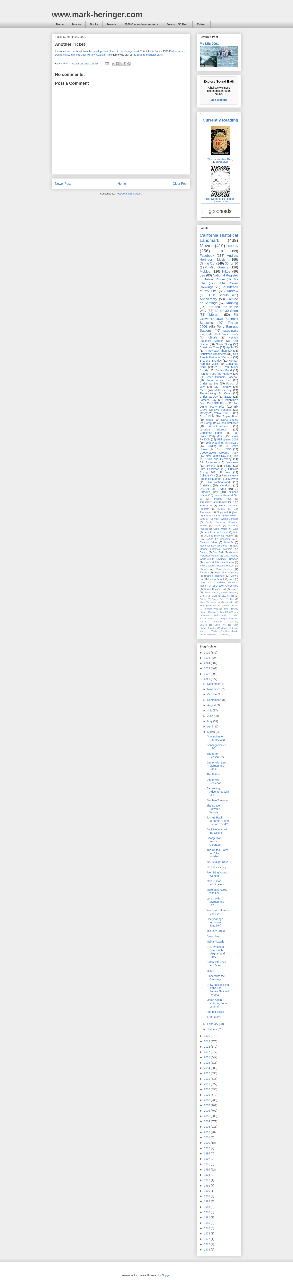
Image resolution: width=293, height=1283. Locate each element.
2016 (207, 1057)
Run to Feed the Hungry (216, 373)
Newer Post (63, 183)
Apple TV (232, 347)
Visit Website (218, 99)
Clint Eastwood (209, 469)
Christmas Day (209, 396)
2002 (207, 1132)
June (210, 716)
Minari (210, 970)
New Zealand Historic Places (217, 565)
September (214, 699)
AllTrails (212, 337)
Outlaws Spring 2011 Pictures (219, 470)
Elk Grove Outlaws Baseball (219, 408)
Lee (202, 275)
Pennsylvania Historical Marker (219, 477)
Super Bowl (230, 416)
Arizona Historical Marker (218, 535)
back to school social (216, 532)
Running (232, 303)
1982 (207, 1212)
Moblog (205, 271)
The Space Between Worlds (213, 809)
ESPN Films (219, 403)
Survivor (233, 478)
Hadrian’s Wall (216, 579)
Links (202, 582)
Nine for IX (228, 502)
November (213, 689)
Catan (227, 393)
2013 (207, 1073)
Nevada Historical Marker (219, 339)
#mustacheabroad (219, 482)
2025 (207, 657)
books (232, 245)
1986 (207, 1206)
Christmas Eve (209, 383)
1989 (207, 1196)
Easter (228, 396)
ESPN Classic (228, 592)
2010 (207, 1089)
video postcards (208, 605)
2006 (207, 1110)
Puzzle (231, 621)
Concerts (225, 539)
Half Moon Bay (212, 515)
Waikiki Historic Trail (215, 589)
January (212, 1029)
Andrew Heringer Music (219, 257)
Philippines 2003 (227, 439)
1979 (207, 1228)
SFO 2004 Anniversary (225, 585)
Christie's (205, 485)
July (210, 710)
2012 (207, 1078)
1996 (207, 1164)
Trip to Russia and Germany (219, 457)
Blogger (165, 1275)
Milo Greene (218, 267)
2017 (207, 1051)
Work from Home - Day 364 (218, 912)
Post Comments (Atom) (129, 193)
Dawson (233, 559)
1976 (207, 1244)
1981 (207, 1217)
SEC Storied (228, 596)
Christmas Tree (209, 347)
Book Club (207, 416)
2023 (207, 668)
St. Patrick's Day (216, 867)
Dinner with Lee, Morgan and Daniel (216, 766)
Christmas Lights (211, 432)
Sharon (203, 625)
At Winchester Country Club (216, 738)
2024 (207, 663)
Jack (231, 579)
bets (235, 532)
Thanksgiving (208, 393)
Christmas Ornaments (213, 354)
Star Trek (218, 552)
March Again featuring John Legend (217, 1003)
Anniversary (208, 299)
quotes (234, 589)
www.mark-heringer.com (97, 14)
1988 (207, 1201)
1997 (207, 1158)
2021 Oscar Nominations (216, 883)
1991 (207, 1185)
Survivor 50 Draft (177, 24)
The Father (213, 774)
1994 (207, 1174)
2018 (207, 1046)
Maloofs (228, 542)
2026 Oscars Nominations (141, 24)
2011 (207, 1084)
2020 (207, 1035)
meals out (215, 602)
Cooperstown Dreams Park (219, 452)
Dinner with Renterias (214, 781)
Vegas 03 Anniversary (226, 572)
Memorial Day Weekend (213, 545)
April (210, 726)
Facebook (207, 256)
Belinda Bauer (222, 162)
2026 (207, 652)
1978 (207, 1233)
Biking (227, 465)
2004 (207, 1121)
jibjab (235, 512)
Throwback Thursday (219, 350)
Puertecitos (217, 621)
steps (209, 419)
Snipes (203, 599)
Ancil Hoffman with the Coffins (218, 831)
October (212, 694)
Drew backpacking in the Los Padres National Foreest (218, 989)
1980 (207, 1222)
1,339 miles (214, 1017)
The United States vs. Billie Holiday (217, 853)
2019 (207, 1041)
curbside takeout (213, 429)
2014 (207, 1068)
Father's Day (208, 400)
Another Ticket (215, 1011)
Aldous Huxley (221, 201)
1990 (207, 1190)
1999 (207, 1148)
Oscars (204, 552)
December (213, 683)
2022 (207, 673)
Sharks (203, 569)
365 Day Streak (216, 930)
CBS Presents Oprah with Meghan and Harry (216, 951)
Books (94, 24)
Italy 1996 (225, 612)
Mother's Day (222, 390)
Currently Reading (220, 120)
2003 (207, 1126)
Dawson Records (229, 605)
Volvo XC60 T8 (223, 413)
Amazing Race (222, 498)
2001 (207, 1137)
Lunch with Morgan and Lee (215, 902)
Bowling (220, 559)
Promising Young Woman (217, 874)
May (210, 721)
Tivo (232, 599)
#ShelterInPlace (219, 426)
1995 (207, 1169)
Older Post (180, 183)
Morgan (214, 315)
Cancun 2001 (210, 592)
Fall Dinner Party (226, 334)
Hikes (226, 271)
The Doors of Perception (220, 198)
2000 (207, 1142)
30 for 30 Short (226, 311)
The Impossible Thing (220, 159)
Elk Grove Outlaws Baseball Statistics (219, 318)
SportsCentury (224, 569)
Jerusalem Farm (209, 502)
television (229, 602)
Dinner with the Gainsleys (216, 977)
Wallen (217, 525)
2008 (207, 1100)
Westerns (232, 462)
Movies (76, 24)
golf (220, 251)
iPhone (211, 465)
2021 (207, 679)
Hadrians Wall (211, 609)
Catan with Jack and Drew (216, 964)
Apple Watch (220, 529)
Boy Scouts (206, 539)
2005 (207, 1116)
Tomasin (204, 572)
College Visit (207, 475)
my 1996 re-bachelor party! (148, 54)
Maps (214, 596)
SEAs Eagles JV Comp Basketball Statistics (219, 421)
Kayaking (225, 485)
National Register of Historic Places (219, 277)
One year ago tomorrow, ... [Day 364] (216, 922)
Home (60, 24)
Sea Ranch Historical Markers (219, 355)
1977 (207, 1239)
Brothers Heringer (214, 575)
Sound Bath (218, 599)
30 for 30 (231, 263)
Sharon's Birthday (211, 360)
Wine (202, 602)
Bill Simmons (208, 462)
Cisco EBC (224, 449)
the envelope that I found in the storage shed (113, 51)
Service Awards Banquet (224, 519)
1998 (207, 1153)
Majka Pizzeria (215, 941)
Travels (111, 24)
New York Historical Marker (219, 562)
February (213, 1023)
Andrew (232, 291)
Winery (223, 634)
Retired (201, 24)
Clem (203, 390)
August (211, 705)
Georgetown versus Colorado (214, 841)
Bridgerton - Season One (216, 755)
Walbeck (215, 631)
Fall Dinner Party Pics (219, 405)
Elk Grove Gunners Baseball (219, 377)
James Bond (224, 370)
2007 (207, 1105)
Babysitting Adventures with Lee (218, 792)
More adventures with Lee (217, 891)
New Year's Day (216, 455)
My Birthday (222, 386)
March (211, 732)
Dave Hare (213, 936)
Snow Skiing (224, 344)
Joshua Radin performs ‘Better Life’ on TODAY (218, 821)
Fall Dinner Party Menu (219, 434)
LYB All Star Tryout (213, 488)
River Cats (206, 505)
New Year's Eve (218, 380)
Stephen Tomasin (217, 800)
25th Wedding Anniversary (222, 442)
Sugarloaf (222, 512)
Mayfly (204, 413)
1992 (207, 1180)
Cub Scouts (219, 295)
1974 (207, 1249)
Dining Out (207, 263)
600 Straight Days (217, 861)
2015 (207, 1062)
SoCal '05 (220, 625)
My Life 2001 (209, 43)
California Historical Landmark (219, 238)
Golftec (203, 596)
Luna (235, 529)
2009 (207, 1094)
